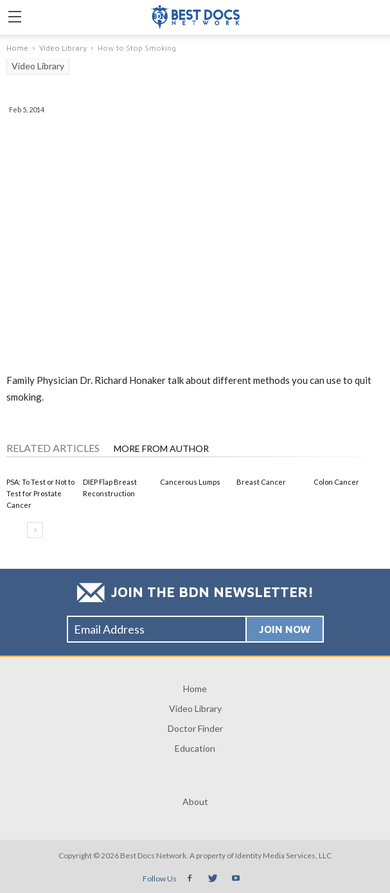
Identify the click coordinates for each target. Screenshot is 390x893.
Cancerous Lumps (190, 482)
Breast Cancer (261, 482)
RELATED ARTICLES (53, 448)
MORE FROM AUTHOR (161, 448)
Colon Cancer (336, 482)
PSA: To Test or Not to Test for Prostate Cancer (40, 493)
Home (195, 688)
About (195, 801)
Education (195, 748)
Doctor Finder (195, 728)
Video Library (38, 65)
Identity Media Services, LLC (283, 855)
